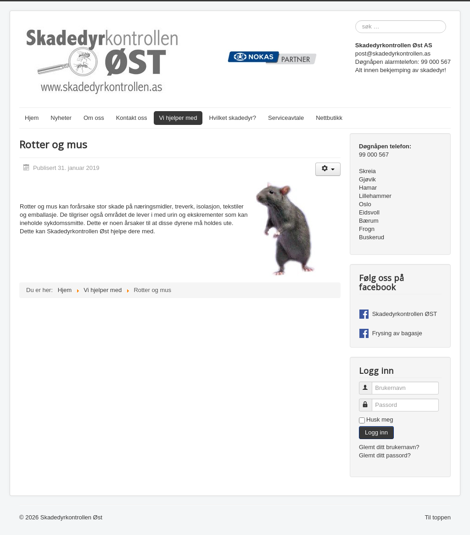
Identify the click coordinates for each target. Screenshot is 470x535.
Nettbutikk (329, 117)
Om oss (94, 117)
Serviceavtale (286, 117)
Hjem (32, 117)
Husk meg (379, 419)
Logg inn (376, 432)
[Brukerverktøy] (328, 169)
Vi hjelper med (178, 117)
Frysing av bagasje (397, 333)
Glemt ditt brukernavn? (389, 447)
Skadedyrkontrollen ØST (404, 313)
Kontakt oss (131, 117)
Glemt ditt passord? (385, 455)
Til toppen (438, 517)
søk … (355, 20)
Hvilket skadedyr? (232, 117)
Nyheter (61, 117)
